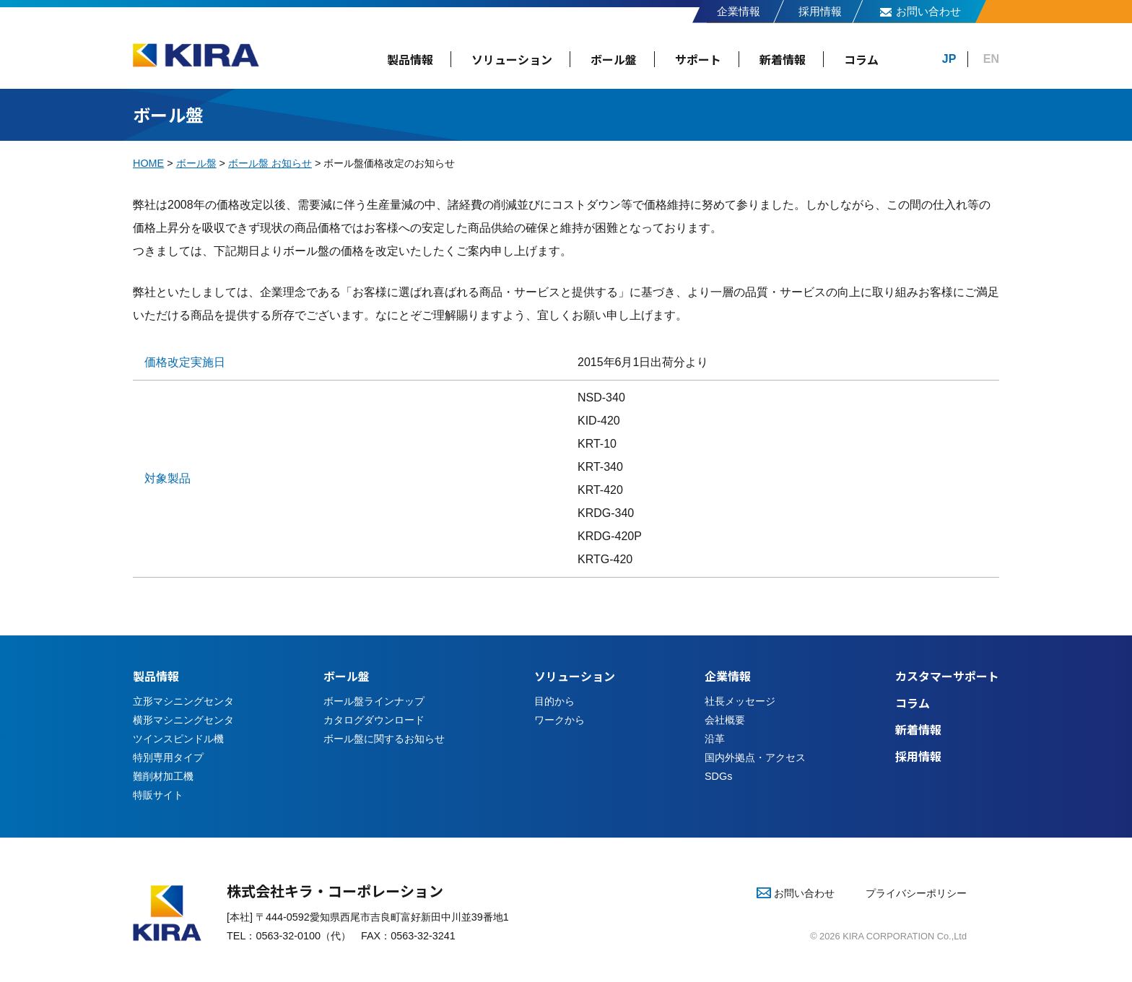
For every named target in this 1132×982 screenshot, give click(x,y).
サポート (698, 59)
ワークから (559, 720)
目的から (554, 701)
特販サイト (158, 795)
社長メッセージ (740, 701)
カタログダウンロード (374, 720)
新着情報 (782, 59)
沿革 (715, 738)
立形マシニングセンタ (183, 701)
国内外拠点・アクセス (755, 757)
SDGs (718, 776)
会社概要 (725, 720)
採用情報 (820, 11)
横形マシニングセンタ (183, 720)
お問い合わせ (928, 11)
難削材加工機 (163, 776)
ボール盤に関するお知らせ (384, 738)
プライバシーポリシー (916, 893)
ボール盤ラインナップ (374, 701)
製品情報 (410, 59)
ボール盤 (614, 59)
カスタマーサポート (947, 676)
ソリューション (511, 59)
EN (991, 59)
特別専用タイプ (168, 757)
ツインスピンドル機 (178, 738)
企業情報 (738, 11)
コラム (861, 59)
